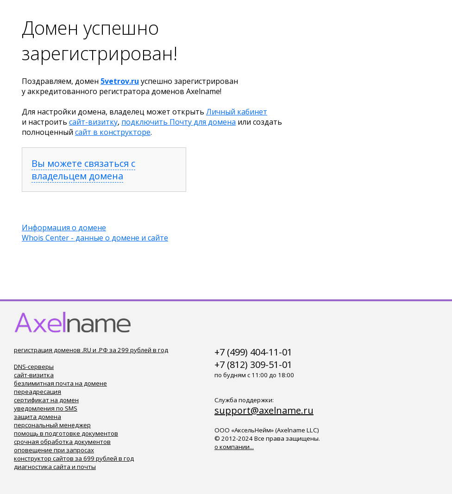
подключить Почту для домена (178, 122)
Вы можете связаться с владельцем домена (83, 169)
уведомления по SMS (45, 408)
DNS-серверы (34, 366)
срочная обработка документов (62, 441)
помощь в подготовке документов (66, 433)
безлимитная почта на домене (60, 383)
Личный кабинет (236, 112)
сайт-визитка (34, 375)
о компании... (234, 447)
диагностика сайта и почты (55, 466)
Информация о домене (64, 227)
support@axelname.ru (264, 410)
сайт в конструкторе (113, 132)
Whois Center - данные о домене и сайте (95, 238)
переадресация (37, 391)
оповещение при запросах (54, 450)
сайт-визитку (93, 122)
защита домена (37, 416)
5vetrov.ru (119, 81)
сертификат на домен (46, 400)
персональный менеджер (52, 425)
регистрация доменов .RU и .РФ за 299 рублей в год (91, 350)
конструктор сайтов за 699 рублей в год (74, 458)
